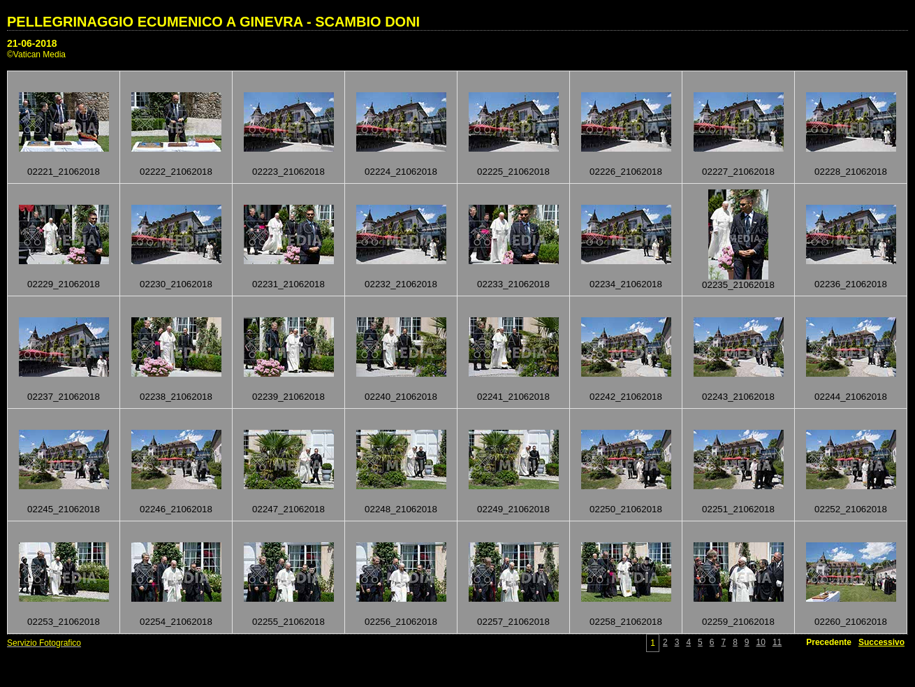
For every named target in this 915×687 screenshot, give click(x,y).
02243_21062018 (738, 396)
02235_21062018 (738, 285)
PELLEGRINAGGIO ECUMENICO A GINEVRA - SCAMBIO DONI (213, 21)
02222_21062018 (176, 171)
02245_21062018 (63, 509)
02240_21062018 (401, 396)
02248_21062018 (401, 509)
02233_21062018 (513, 284)
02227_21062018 (738, 171)
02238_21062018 (176, 396)
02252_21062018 (850, 509)
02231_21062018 (288, 284)
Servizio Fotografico (44, 643)
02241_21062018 (513, 396)
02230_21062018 (176, 284)
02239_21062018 (288, 396)
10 (761, 642)
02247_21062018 (288, 509)
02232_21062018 (401, 284)
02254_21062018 (176, 621)
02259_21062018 (738, 621)
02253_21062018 (63, 621)
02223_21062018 (288, 171)
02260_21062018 (850, 621)
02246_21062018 (176, 509)
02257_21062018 (513, 621)
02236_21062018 (850, 284)
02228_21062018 (850, 171)
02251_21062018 (738, 509)
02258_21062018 (626, 621)
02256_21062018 (401, 621)
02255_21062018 (288, 621)
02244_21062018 (850, 396)
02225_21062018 (513, 171)
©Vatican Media (36, 54)
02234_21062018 (626, 284)
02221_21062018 (63, 171)
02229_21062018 (63, 284)
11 (777, 642)
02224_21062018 (401, 171)
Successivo (881, 642)
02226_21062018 (626, 171)
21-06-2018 (32, 43)
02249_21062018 (513, 509)
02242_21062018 (626, 396)
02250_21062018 (626, 509)
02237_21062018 (63, 396)
